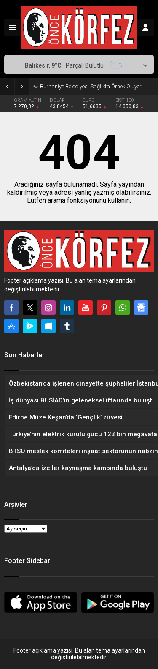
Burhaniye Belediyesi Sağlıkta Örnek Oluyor (91, 86)
